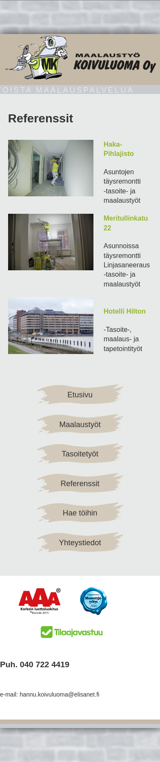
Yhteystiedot (80, 542)
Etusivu (80, 395)
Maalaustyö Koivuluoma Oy (80, 57)
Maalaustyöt (80, 424)
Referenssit (80, 483)
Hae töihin (80, 513)
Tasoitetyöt (79, 454)
